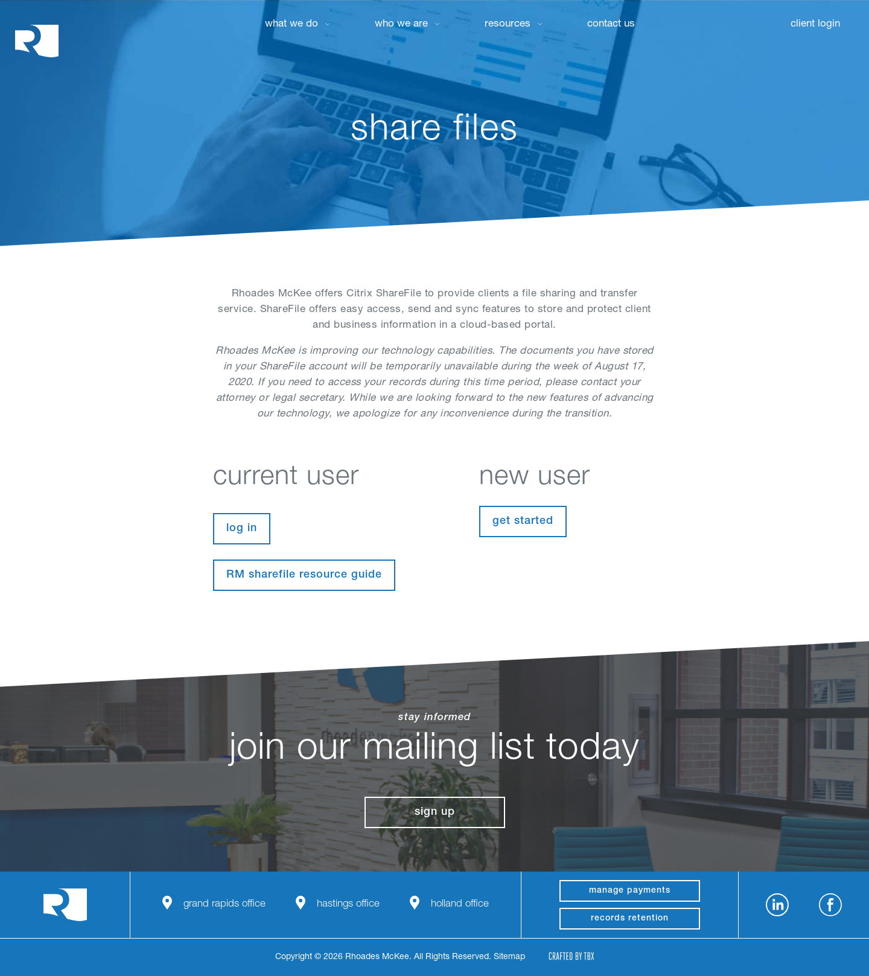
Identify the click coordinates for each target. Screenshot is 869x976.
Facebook (830, 904)
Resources (507, 24)
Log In (241, 528)
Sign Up (435, 812)
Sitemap (509, 957)
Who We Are (401, 24)
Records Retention (630, 918)
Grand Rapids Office (224, 904)
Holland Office (460, 904)
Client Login (815, 24)
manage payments (629, 891)
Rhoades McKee (37, 40)
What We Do (291, 24)
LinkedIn (777, 904)
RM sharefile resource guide (304, 575)
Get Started (522, 521)
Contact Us (611, 24)
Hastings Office (348, 904)
